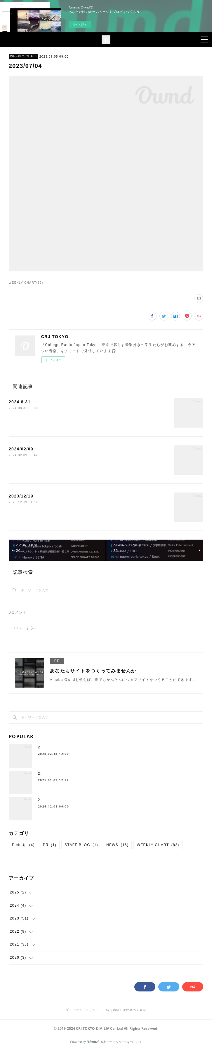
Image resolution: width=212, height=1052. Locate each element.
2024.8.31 (20, 402)
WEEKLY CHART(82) (26, 282)
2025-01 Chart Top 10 (59, 747)
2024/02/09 (21, 449)
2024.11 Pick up (53, 800)
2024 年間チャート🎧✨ (60, 774)
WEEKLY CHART (23, 56)
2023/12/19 (21, 496)
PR (49, 845)
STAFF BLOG (81, 845)
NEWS (117, 845)
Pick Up (23, 845)
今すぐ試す (80, 24)
